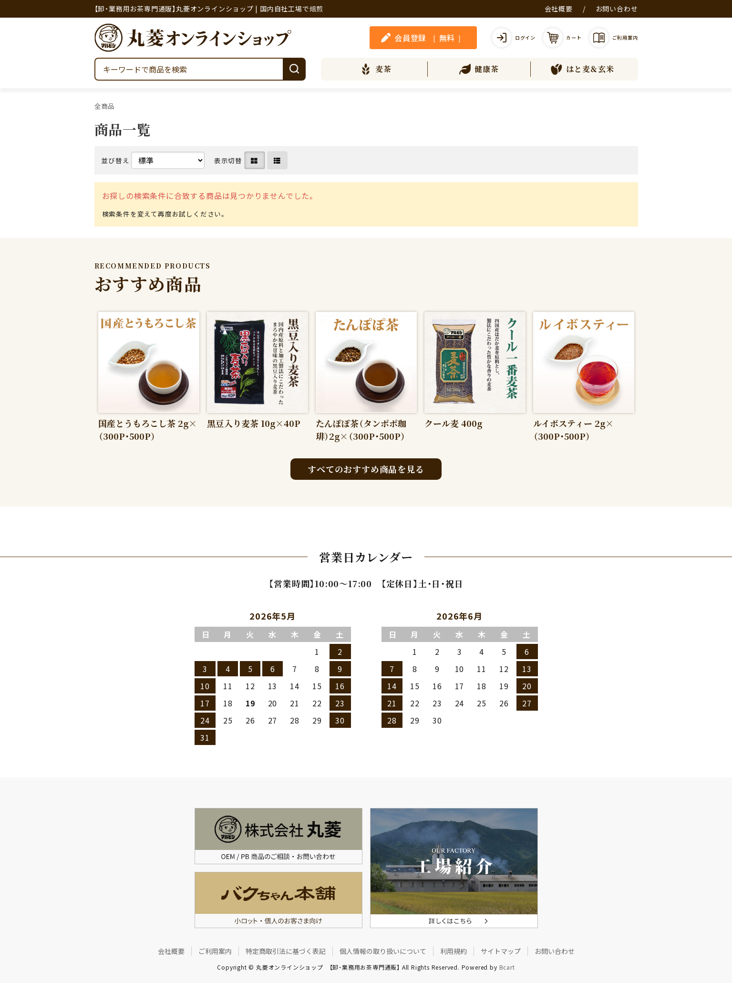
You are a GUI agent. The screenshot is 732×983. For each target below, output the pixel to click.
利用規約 (453, 951)
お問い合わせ (617, 8)
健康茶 (478, 69)
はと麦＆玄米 (582, 69)
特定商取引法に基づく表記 (286, 951)
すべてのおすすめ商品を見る (366, 469)
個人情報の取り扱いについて (383, 951)
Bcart (507, 967)
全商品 (104, 106)
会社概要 (559, 8)
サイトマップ (501, 951)
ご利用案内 (215, 951)
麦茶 (376, 69)
